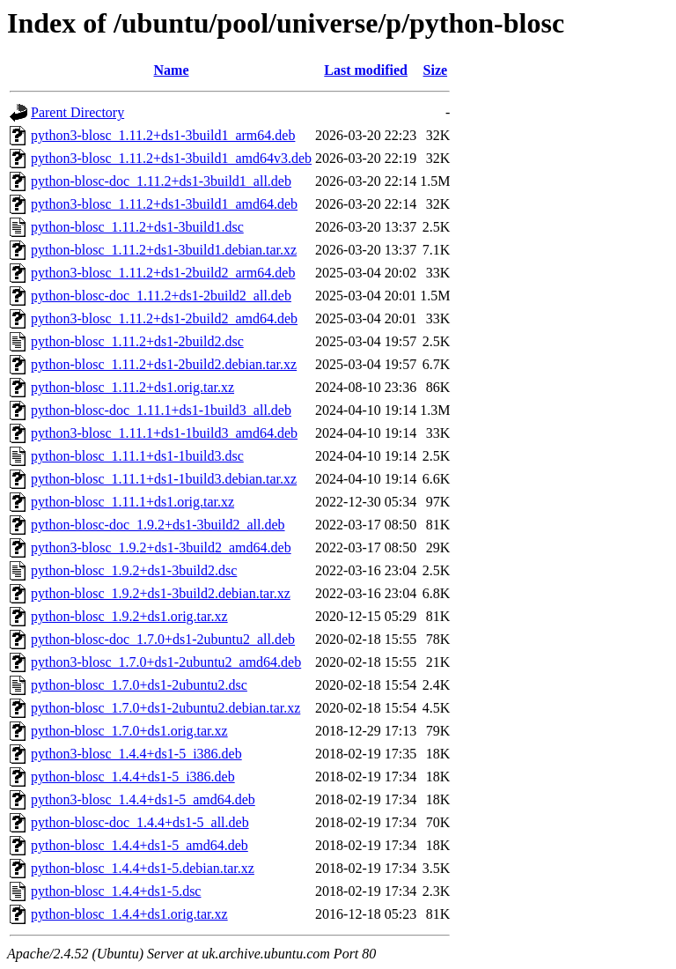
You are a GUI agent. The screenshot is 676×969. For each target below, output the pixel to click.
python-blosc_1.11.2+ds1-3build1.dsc (137, 226)
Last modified (366, 70)
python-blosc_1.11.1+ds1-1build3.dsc (137, 455)
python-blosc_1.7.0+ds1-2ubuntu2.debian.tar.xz (165, 707)
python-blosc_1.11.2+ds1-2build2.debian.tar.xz (164, 364)
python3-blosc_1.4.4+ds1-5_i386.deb (136, 753)
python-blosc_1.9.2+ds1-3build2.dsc (134, 570)
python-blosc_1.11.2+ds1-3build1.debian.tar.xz (164, 249)
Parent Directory (77, 112)
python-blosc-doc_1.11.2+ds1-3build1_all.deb (161, 181)
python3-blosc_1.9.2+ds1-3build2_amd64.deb (161, 547)
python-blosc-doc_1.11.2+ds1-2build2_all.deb (161, 295)
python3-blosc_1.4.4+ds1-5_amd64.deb (143, 799)
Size (435, 70)
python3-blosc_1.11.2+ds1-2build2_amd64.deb (164, 318)
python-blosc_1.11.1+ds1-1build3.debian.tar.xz (164, 478)
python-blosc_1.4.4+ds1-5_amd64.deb (139, 845)
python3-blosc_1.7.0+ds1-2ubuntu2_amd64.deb (166, 662)
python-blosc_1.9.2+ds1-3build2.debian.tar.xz (160, 593)
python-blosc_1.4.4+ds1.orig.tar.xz (129, 913)
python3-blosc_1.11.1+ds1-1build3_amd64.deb (164, 432)
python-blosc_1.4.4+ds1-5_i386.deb (133, 776)
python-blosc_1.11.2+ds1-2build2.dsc (137, 341)
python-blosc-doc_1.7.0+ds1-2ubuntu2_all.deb (163, 639)
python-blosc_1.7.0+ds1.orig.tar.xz (129, 730)
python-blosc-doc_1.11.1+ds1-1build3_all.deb (161, 410)
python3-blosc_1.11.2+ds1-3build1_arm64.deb (163, 135)
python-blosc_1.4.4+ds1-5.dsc (116, 891)
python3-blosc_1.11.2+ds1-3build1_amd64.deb (164, 203)
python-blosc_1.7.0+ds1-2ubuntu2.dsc (139, 684)
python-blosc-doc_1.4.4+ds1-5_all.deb (140, 822)
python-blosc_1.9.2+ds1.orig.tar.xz (129, 616)
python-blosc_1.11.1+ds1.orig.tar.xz (132, 501)
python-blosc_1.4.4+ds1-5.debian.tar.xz (142, 868)
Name (171, 70)
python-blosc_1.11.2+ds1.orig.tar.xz (132, 387)
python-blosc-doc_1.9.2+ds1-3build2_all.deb (158, 524)
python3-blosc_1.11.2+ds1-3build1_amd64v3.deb (171, 158)
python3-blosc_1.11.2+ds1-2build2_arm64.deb (163, 272)
